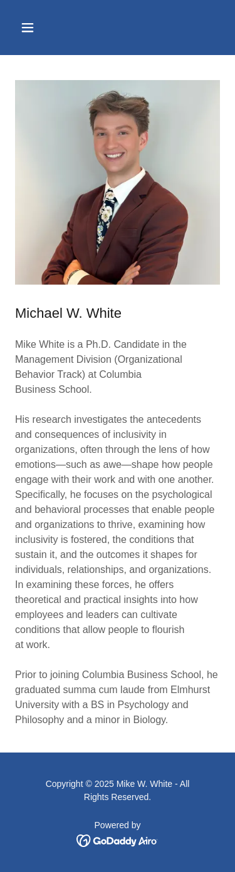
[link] (117, 839)
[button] (38, 27)
